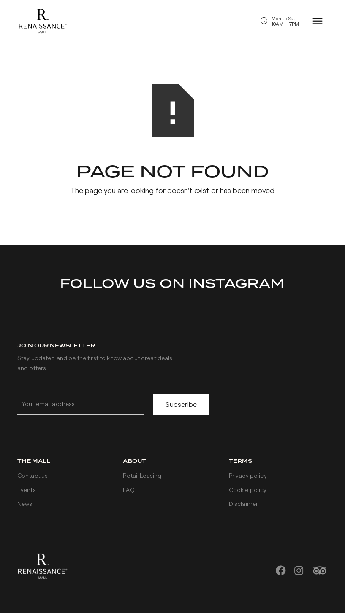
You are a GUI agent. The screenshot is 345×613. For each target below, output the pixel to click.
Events (26, 489)
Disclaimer (243, 503)
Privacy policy (248, 475)
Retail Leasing (142, 475)
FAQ (128, 489)
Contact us (32, 475)
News (25, 503)
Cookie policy (248, 489)
